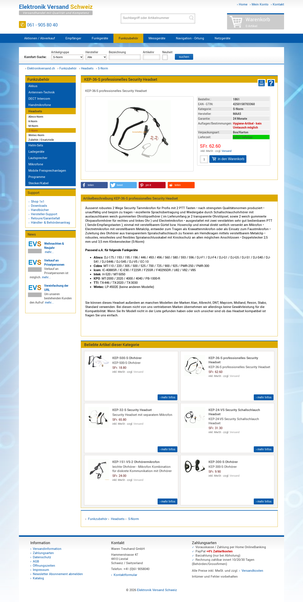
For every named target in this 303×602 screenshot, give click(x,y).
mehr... (49, 252)
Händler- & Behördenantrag (50, 222)
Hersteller (91, 52)
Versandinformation (47, 548)
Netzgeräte (222, 38)
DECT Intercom (39, 98)
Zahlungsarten (43, 553)
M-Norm (33, 126)
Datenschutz (42, 557)
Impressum (41, 570)
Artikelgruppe (60, 52)
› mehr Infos (167, 397)
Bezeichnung (117, 52)
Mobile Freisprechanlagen (47, 170)
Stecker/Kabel (38, 183)
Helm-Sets (35, 145)
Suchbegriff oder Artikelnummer (146, 18)
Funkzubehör (128, 38)
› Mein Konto (259, 4)
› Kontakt (277, 4)
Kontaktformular (125, 575)
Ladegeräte (36, 151)
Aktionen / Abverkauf (39, 38)
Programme (36, 177)
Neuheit (167, 52)
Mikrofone (35, 164)
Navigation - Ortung (190, 38)
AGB (36, 561)
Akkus (32, 86)
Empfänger (73, 38)
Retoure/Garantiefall (45, 218)
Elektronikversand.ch (41, 68)
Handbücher (40, 210)
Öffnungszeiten (44, 565)
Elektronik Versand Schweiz (157, 590)
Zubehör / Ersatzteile (41, 140)
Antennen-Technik (41, 92)
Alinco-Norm (35, 116)
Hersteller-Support (44, 214)
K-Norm (32, 121)
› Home (242, 4)
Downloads (39, 205)
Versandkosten (252, 570)
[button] (94, 185)
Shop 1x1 (37, 201)
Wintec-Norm (36, 135)
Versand (226, 151)
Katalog (38, 578)
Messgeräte (157, 38)
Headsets (87, 68)
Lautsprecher (37, 158)
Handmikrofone (39, 105)
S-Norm (103, 68)
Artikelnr (148, 52)
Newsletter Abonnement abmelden (58, 574)
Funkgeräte (100, 38)
